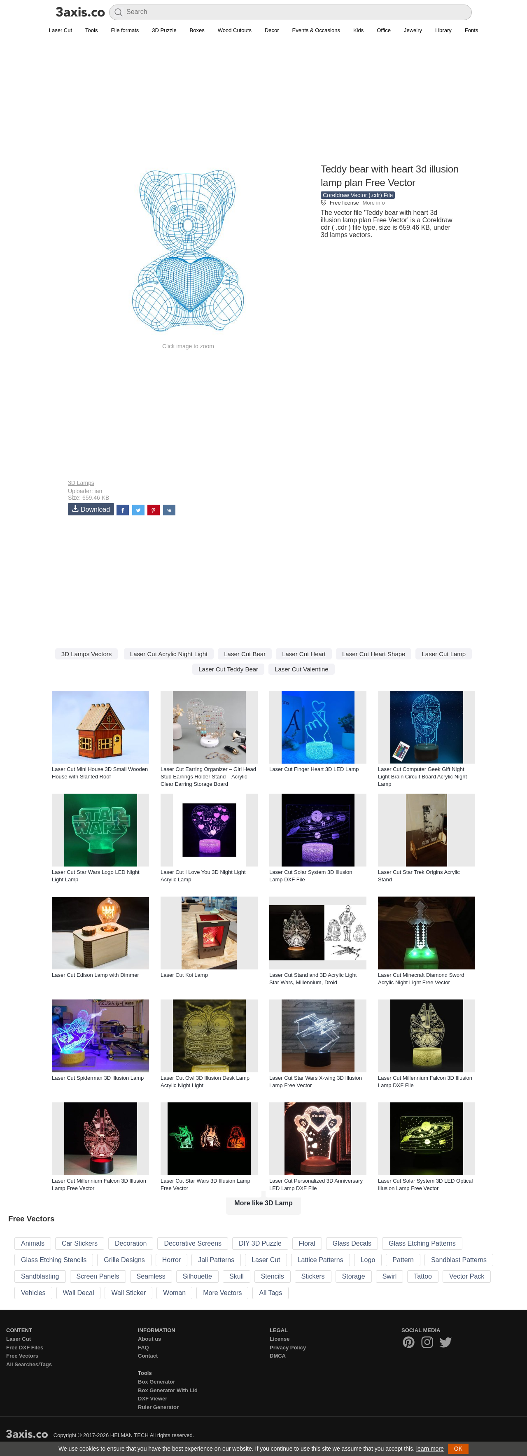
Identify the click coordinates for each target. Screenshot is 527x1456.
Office (384, 30)
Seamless (151, 1276)
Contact (148, 1356)
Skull (236, 1276)
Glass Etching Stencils (53, 1259)
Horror (171, 1259)
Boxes (197, 30)
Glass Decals (352, 1243)
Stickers (313, 1276)
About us (149, 1339)
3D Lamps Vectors (86, 653)
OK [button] (458, 1448)
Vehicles (33, 1292)
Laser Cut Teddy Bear (228, 669)
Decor (272, 30)
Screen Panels (98, 1276)
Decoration (131, 1243)
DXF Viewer (152, 1398)
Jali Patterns (216, 1259)
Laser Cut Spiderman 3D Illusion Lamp (98, 1078)
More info (373, 203)
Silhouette (197, 1276)
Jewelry (413, 30)
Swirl (389, 1276)
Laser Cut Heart (304, 653)
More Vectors (222, 1292)
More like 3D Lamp (263, 1203)
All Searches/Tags (29, 1364)
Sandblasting (40, 1276)
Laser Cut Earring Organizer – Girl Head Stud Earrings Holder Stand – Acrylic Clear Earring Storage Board (208, 776)
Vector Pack (466, 1276)
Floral (307, 1243)
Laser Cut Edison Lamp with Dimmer (95, 975)
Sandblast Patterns (459, 1259)
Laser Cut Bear (245, 653)
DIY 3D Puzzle (260, 1243)
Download (91, 509)
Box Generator (156, 1382)
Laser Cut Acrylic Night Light (169, 653)
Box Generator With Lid (168, 1390)
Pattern (403, 1259)
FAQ (143, 1347)
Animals (32, 1243)
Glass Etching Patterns (422, 1243)
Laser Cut (60, 30)
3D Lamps (81, 483)
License (279, 1339)
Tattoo (423, 1276)
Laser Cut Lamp (444, 653)
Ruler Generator (158, 1407)
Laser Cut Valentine (302, 669)
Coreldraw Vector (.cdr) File (358, 195)
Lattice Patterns (320, 1259)
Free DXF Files (24, 1347)
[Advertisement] (263, 103)
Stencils (272, 1276)
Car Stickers (80, 1243)
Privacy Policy (288, 1347)
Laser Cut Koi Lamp (184, 975)
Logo (368, 1259)
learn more (430, 1448)
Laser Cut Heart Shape (373, 653)
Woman (174, 1292)
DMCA (278, 1356)
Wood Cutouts (235, 30)
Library (443, 30)
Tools (91, 30)
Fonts (471, 30)
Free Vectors (22, 1356)
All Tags (270, 1292)
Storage (353, 1276)
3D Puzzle (164, 30)
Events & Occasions (316, 30)
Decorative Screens (193, 1243)
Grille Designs (124, 1259)
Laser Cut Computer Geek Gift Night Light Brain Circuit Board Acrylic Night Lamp (422, 776)
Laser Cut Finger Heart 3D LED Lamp (314, 769)
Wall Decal (78, 1292)
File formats (125, 30)
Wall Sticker (128, 1292)
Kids (358, 30)
